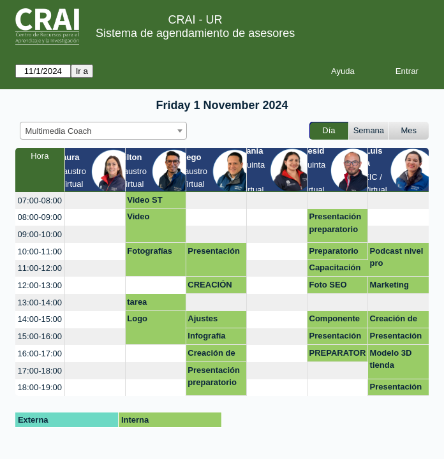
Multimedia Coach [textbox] (59, 131)
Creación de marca (211, 355)
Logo (137, 318)
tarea (137, 302)
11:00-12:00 (40, 268)
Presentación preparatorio (335, 223)
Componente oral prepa (334, 321)
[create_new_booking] (95, 200)
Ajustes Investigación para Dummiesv (214, 321)
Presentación (214, 251)
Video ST (144, 200)
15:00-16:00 (40, 336)
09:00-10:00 (40, 234)
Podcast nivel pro (397, 257)
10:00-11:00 (40, 251)
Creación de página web (393, 321)
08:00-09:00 (40, 217)
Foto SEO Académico (331, 287)
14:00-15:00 (40, 319)
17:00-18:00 (40, 370)
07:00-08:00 (40, 200)
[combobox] (103, 131)
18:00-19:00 (40, 387)
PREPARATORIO (337, 355)
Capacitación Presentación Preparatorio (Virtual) (335, 270)
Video (138, 216)
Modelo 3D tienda (391, 359)
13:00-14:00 (40, 302)
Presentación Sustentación (396, 389)
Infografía (206, 335)
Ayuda (343, 71)
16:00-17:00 (40, 353)
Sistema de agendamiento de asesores (195, 33)
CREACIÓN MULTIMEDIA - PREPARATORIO (216, 287)
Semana (368, 130)
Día (328, 130)
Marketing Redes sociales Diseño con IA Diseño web (398, 287)
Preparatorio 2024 (334, 253)
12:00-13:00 (40, 285)
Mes (409, 130)
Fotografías (149, 251)
